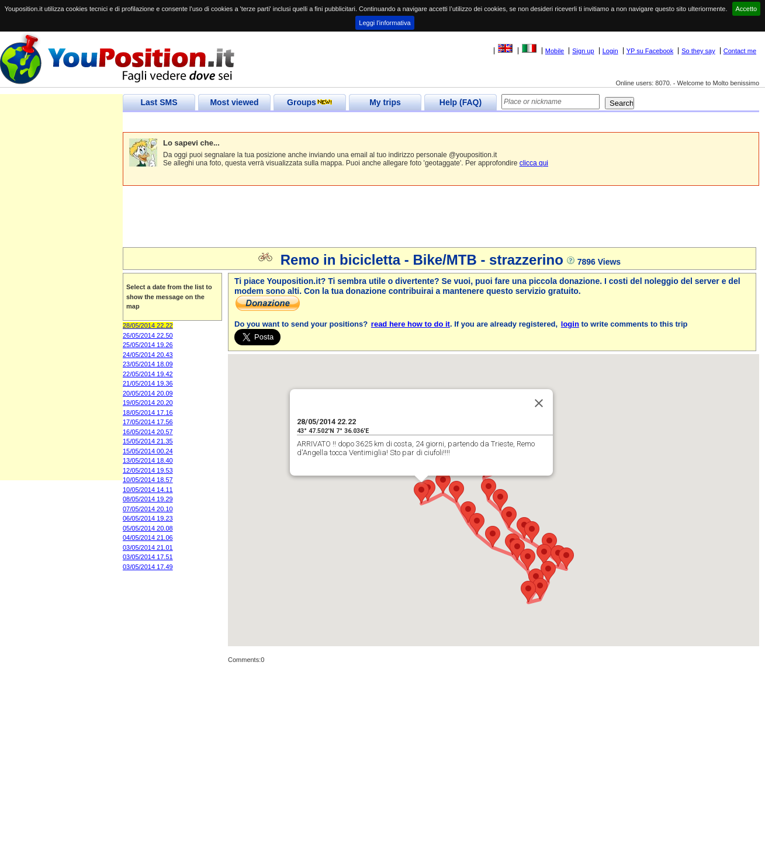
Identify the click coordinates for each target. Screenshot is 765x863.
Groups (310, 102)
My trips (385, 102)
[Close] (539, 403)
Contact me (740, 50)
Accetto (746, 8)
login (570, 324)
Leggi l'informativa (384, 22)
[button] (421, 493)
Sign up (583, 50)
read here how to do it (410, 324)
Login (610, 50)
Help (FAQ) (460, 102)
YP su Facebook (650, 50)
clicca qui (534, 163)
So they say (698, 50)
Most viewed (234, 102)
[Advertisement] (335, 122)
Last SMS (158, 102)
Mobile (554, 50)
